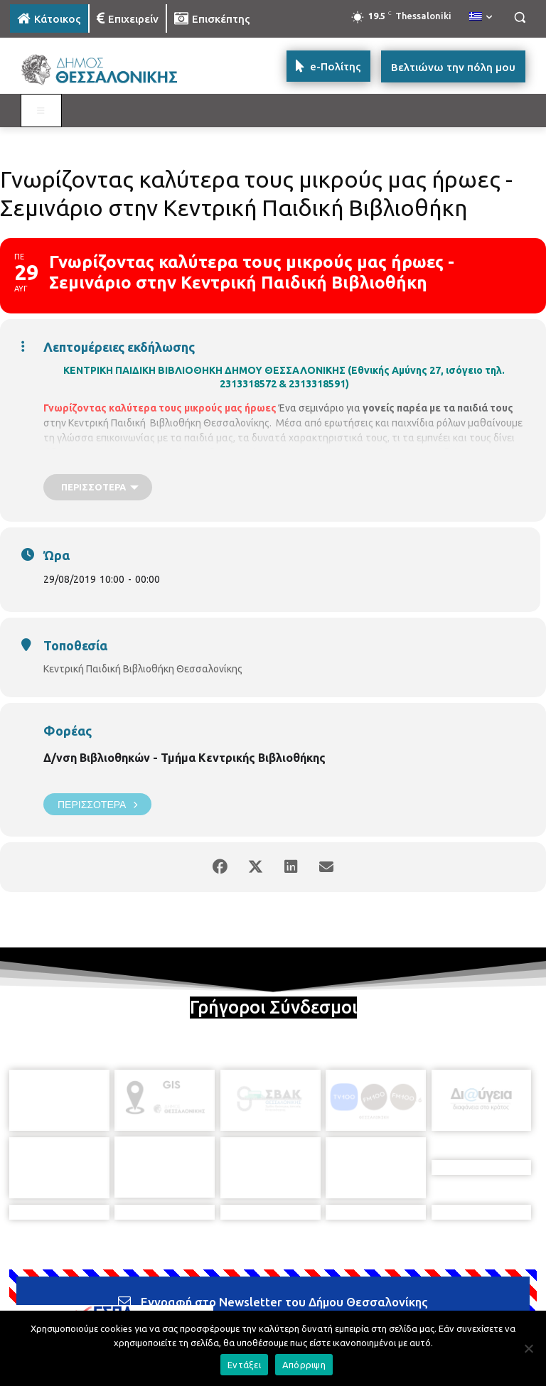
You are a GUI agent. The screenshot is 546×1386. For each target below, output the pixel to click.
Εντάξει (244, 1365)
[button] (519, 17)
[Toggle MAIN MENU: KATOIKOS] (41, 111)
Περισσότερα (97, 804)
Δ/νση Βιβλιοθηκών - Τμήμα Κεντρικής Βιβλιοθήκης (184, 757)
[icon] (372, 1305)
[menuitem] (481, 17)
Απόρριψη (304, 1365)
